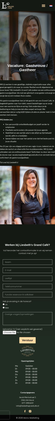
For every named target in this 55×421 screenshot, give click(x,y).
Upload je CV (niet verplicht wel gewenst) (22, 329)
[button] (43, 5)
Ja (6, 304)
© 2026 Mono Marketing (27, 418)
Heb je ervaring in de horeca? (17, 301)
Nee (7, 308)
